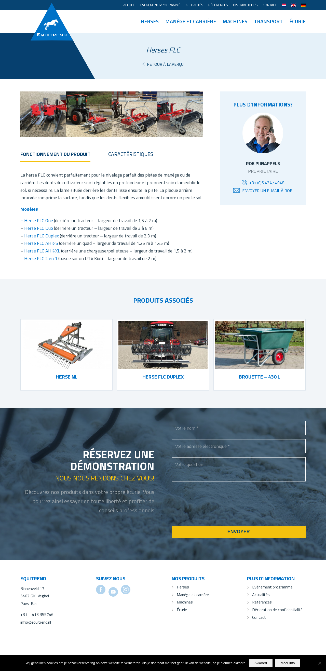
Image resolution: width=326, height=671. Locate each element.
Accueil (129, 5)
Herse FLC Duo (38, 228)
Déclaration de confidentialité (277, 610)
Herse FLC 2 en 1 (40, 258)
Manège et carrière (193, 595)
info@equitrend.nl (35, 622)
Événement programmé (160, 5)
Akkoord (260, 663)
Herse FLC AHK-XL (42, 250)
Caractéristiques (130, 154)
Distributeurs (245, 5)
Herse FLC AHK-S (41, 243)
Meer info (288, 663)
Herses (183, 587)
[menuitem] (129, 5)
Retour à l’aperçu (165, 64)
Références (218, 5)
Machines (185, 602)
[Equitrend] (52, 14)
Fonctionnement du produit (55, 154)
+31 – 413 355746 (36, 614)
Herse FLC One (38, 220)
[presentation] (210, 510)
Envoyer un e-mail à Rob (267, 190)
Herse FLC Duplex (41, 235)
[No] (319, 663)
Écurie (182, 610)
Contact (270, 5)
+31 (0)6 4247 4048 (266, 183)
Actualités (194, 5)
